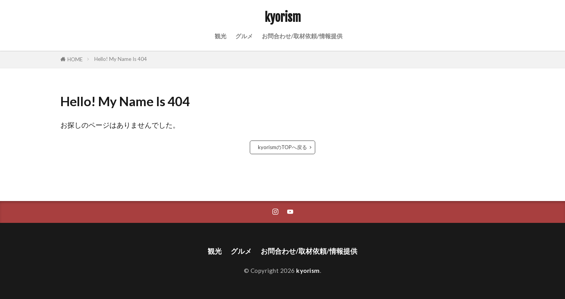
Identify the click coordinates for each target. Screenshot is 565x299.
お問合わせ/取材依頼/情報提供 (302, 35)
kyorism (283, 17)
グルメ (244, 35)
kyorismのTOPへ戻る (282, 147)
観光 (220, 35)
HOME (75, 59)
